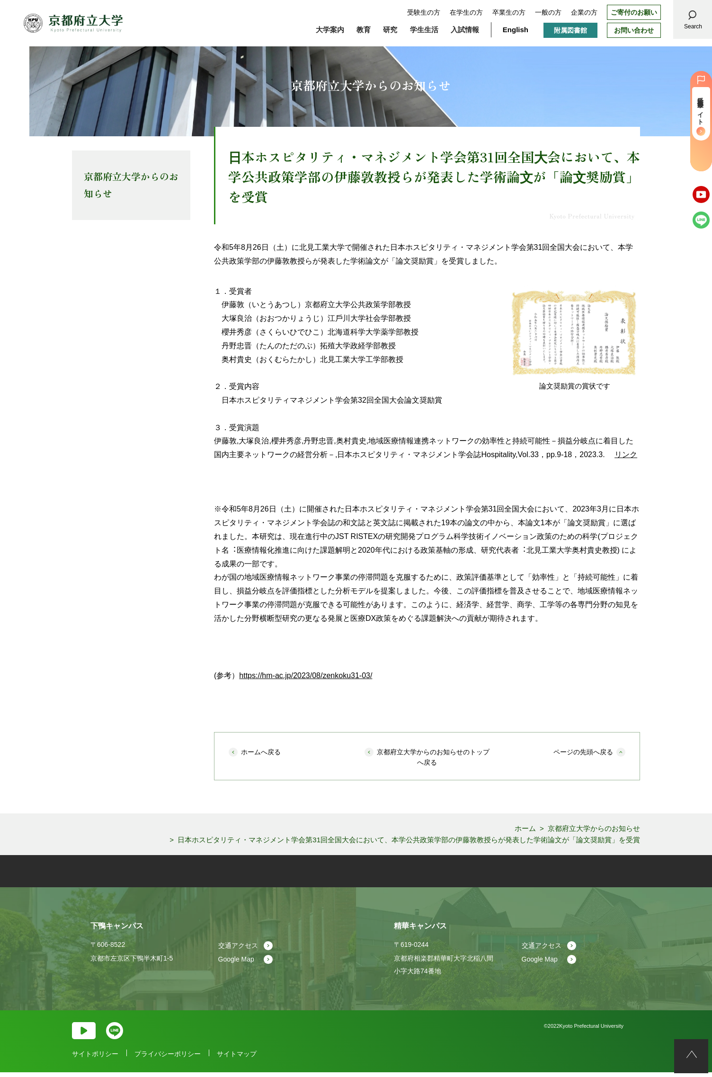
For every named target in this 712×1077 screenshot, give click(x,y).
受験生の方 (423, 12)
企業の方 (584, 12)
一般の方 (548, 12)
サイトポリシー (95, 1059)
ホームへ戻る (261, 752)
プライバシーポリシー (167, 1059)
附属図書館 (570, 30)
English (515, 30)
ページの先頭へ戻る (583, 752)
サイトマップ (237, 1059)
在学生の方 (466, 12)
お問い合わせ (634, 30)
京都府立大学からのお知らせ (131, 184)
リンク (625, 454)
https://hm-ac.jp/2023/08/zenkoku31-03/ (305, 675)
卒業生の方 (508, 12)
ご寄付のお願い (634, 12)
